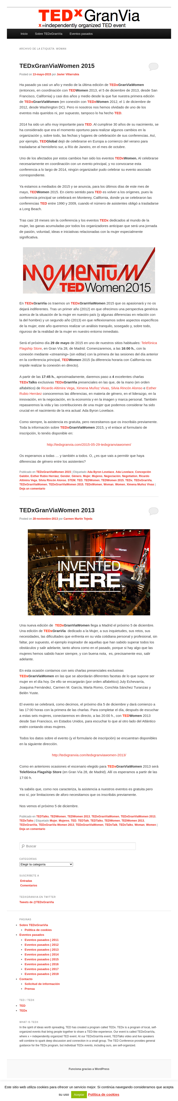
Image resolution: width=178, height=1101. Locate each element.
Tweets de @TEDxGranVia (36, 902)
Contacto (25, 979)
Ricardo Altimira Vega (57, 388)
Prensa (30, 988)
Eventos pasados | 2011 (42, 940)
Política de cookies (38, 930)
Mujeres (97, 476)
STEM (71, 480)
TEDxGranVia (143, 480)
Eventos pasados (81, 33)
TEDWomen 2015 (112, 480)
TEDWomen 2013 (78, 816)
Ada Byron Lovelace (100, 472)
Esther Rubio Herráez (45, 476)
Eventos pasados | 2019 (42, 974)
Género (76, 476)
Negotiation (129, 476)
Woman (109, 484)
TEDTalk (83, 820)
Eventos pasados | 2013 (42, 949)
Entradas (26, 881)
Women (120, 484)
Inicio (24, 33)
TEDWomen (92, 480)
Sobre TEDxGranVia (48, 33)
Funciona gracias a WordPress (89, 1069)
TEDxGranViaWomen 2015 (57, 65)
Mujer (86, 476)
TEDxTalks (26, 820)
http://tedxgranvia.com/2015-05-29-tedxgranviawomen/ (89, 444)
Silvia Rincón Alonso (127, 388)
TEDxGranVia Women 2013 (56, 824)
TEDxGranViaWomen (33, 484)
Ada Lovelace (125, 472)
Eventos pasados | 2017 (42, 969)
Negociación (112, 476)
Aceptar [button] (79, 1094)
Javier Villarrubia (68, 74)
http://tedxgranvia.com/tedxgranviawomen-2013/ (89, 755)
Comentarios (28, 885)
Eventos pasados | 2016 (42, 964)
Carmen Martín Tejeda (78, 518)
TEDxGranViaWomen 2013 (57, 510)
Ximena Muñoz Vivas (92, 388)
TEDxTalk (111, 824)
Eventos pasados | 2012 (42, 944)
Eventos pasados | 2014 (42, 954)
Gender (65, 476)
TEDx (128, 480)
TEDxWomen (93, 484)
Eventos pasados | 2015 (42, 959)
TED (80, 480)
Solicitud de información (42, 984)
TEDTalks (42, 816)
